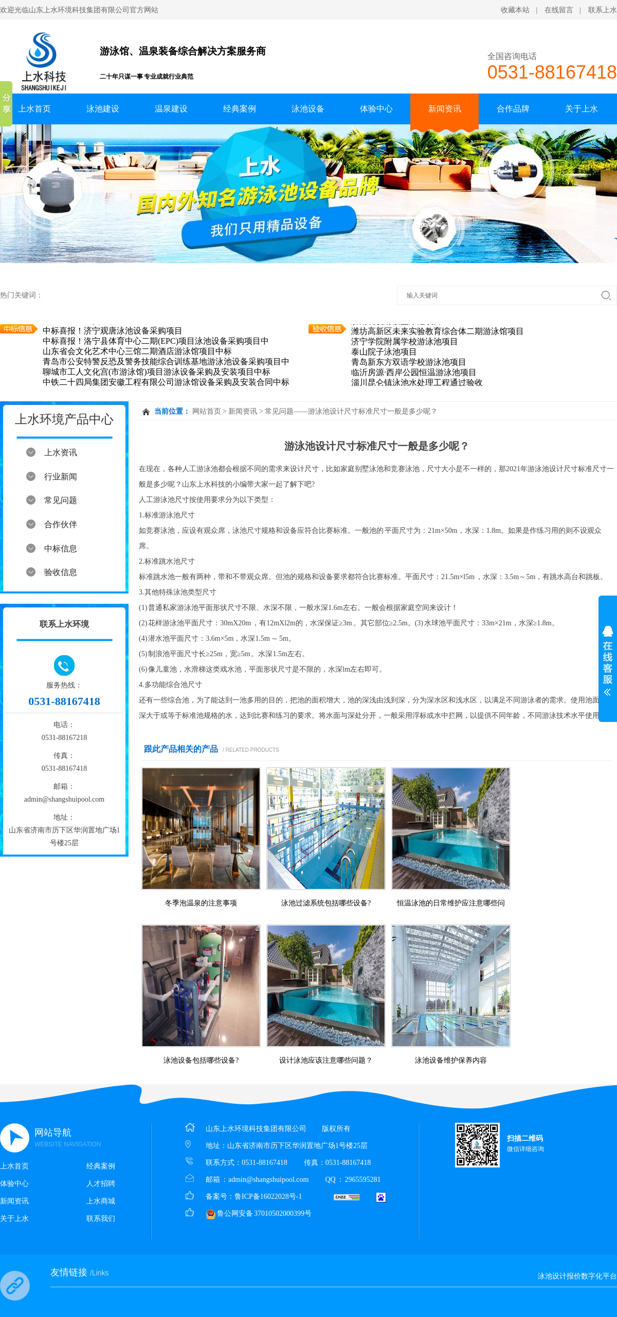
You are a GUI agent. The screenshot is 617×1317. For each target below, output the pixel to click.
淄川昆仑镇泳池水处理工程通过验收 (417, 383)
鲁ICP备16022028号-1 (268, 1196)
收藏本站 (515, 10)
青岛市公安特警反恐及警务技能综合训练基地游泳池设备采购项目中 (166, 362)
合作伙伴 (60, 524)
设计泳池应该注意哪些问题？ (326, 1060)
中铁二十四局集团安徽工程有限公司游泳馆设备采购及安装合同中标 (166, 382)
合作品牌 (513, 108)
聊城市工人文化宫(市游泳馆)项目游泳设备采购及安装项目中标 (156, 372)
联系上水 (602, 10)
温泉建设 (171, 108)
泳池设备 (308, 108)
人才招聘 (100, 1184)
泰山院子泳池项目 (384, 352)
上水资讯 (60, 452)
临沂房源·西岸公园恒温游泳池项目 (414, 372)
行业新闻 (60, 476)
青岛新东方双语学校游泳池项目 (408, 362)
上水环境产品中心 (64, 419)
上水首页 (34, 108)
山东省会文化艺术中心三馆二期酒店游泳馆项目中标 (137, 351)
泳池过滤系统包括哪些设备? (326, 903)
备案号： (220, 1196)
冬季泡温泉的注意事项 (201, 903)
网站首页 (206, 411)
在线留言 (559, 10)
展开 (607, 660)
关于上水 (581, 108)
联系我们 (100, 1218)
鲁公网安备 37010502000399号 (259, 1213)
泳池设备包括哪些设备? (201, 1060)
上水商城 (100, 1201)
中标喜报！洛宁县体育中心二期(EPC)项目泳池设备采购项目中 (156, 341)
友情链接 (79, 1272)
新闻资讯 (444, 108)
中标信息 (60, 548)
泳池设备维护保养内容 (451, 1060)
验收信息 (60, 572)
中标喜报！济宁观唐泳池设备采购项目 (113, 331)
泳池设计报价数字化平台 (577, 1276)
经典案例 (239, 108)
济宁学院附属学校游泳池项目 (404, 342)
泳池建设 (102, 108)
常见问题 (60, 500)
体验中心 (376, 108)
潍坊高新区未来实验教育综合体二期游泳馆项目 (437, 331)
